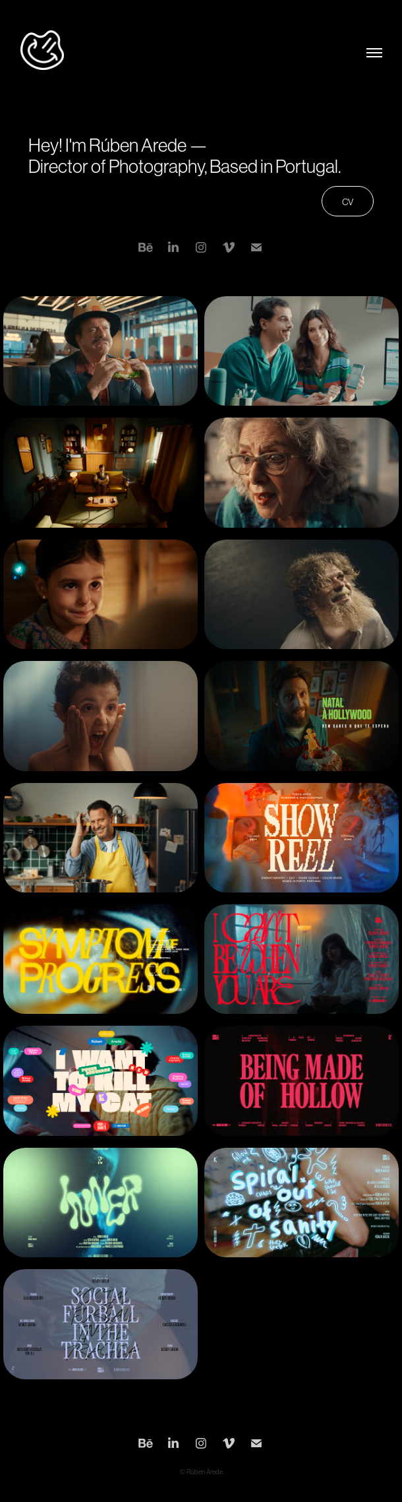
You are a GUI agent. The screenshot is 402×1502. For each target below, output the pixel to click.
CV (347, 202)
